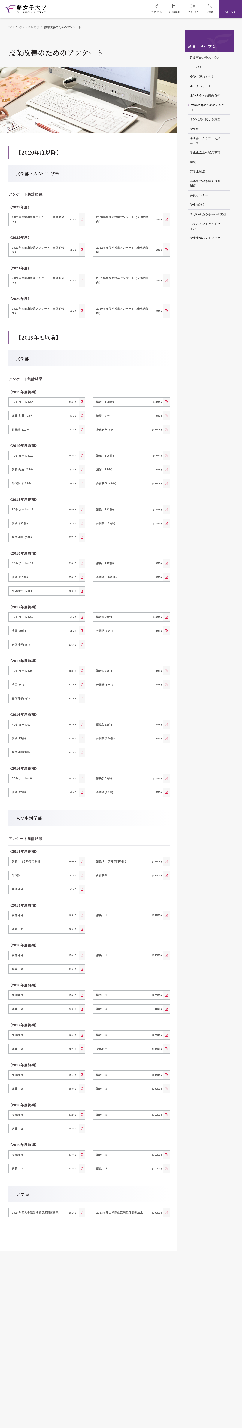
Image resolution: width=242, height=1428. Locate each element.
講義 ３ (129, 1009)
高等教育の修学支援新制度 (205, 183)
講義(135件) (129, 671)
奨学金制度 (197, 171)
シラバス (196, 67)
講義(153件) (129, 778)
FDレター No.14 (45, 402)
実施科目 (45, 915)
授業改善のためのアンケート (209, 107)
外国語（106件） (129, 577)
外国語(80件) (129, 631)
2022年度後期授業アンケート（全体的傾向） (129, 250)
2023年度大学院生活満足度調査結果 (129, 1213)
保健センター (199, 195)
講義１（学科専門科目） (45, 861)
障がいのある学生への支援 (208, 214)
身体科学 (129, 875)
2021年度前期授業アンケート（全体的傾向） (45, 280)
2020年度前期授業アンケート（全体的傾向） (45, 311)
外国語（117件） (45, 430)
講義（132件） (129, 509)
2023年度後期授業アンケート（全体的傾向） (129, 219)
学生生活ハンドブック (205, 237)
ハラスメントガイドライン (205, 226)
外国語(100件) (129, 738)
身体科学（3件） (129, 430)
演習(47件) (45, 792)
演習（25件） (129, 469)
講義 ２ (45, 929)
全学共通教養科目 (202, 76)
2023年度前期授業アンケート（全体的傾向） (45, 219)
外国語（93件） (129, 523)
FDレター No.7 (45, 724)
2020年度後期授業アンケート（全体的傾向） (129, 311)
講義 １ (129, 915)
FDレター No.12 (45, 509)
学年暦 (194, 128)
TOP (11, 27)
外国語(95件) (129, 792)
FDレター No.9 (45, 671)
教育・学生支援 (29, 27)
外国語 (45, 875)
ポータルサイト (200, 86)
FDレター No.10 (45, 617)
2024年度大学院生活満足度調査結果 (45, 1213)
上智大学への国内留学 (205, 95)
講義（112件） (129, 402)
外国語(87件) (129, 685)
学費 (193, 162)
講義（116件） (129, 456)
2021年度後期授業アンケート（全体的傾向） (129, 280)
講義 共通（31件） (45, 469)
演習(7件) (45, 685)
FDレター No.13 (45, 456)
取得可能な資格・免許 (205, 57)
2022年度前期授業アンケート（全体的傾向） (45, 250)
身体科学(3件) (45, 645)
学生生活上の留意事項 (205, 152)
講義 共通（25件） (45, 416)
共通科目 (45, 889)
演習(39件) (45, 631)
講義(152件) (129, 724)
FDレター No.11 (45, 563)
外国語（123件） (45, 483)
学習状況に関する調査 (205, 119)
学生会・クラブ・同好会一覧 (205, 141)
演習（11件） (45, 577)
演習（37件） (129, 416)
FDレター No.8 (45, 778)
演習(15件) (45, 738)
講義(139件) (129, 617)
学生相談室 (197, 204)
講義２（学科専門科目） (129, 861)
